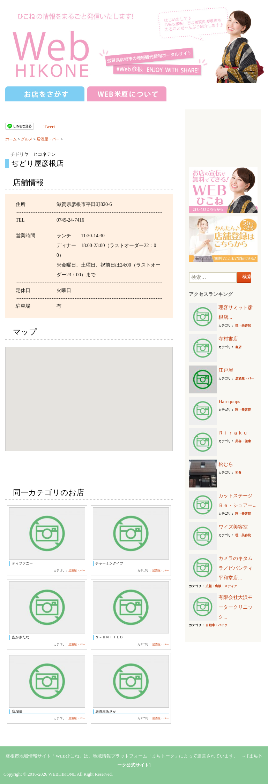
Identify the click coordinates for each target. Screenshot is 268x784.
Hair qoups (229, 401)
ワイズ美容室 (233, 527)
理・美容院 (243, 325)
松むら (225, 464)
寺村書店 (228, 338)
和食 (238, 472)
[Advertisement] (223, 139)
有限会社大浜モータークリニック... (235, 607)
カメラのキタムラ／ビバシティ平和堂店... (235, 568)
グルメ (26, 139)
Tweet (49, 126)
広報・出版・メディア (221, 586)
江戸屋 (225, 370)
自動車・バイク (217, 625)
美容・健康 (243, 441)
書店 (238, 347)
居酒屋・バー (48, 139)
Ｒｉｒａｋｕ (233, 433)
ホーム (11, 139)
